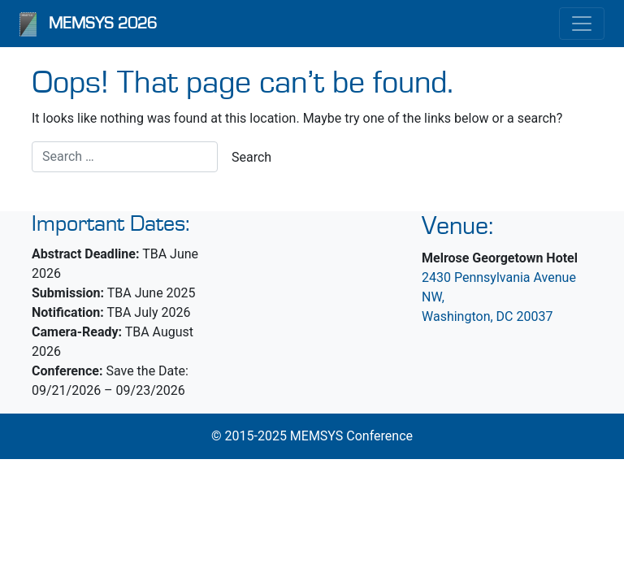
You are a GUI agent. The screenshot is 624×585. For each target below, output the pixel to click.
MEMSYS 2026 (103, 23)
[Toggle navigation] (581, 23)
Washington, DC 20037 (487, 316)
